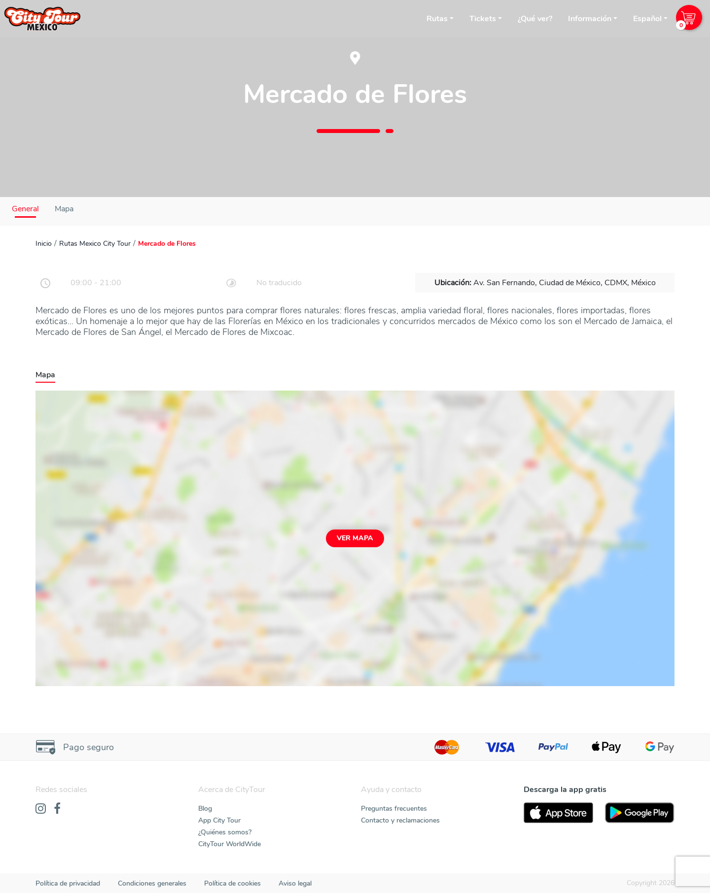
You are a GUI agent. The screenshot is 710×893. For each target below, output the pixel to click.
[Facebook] (57, 809)
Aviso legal (295, 883)
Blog (205, 808)
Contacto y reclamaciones (400, 820)
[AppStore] (558, 812)
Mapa (64, 208)
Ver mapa (355, 538)
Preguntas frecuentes (394, 808)
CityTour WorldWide (229, 844)
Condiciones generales (152, 883)
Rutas (437, 18)
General (25, 208)
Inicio (44, 243)
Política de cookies (232, 883)
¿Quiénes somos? (224, 832)
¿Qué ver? (535, 18)
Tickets (482, 18)
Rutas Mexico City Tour (95, 243)
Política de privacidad (68, 883)
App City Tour (219, 820)
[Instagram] (41, 809)
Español (647, 18)
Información (589, 18)
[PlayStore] (639, 812)
